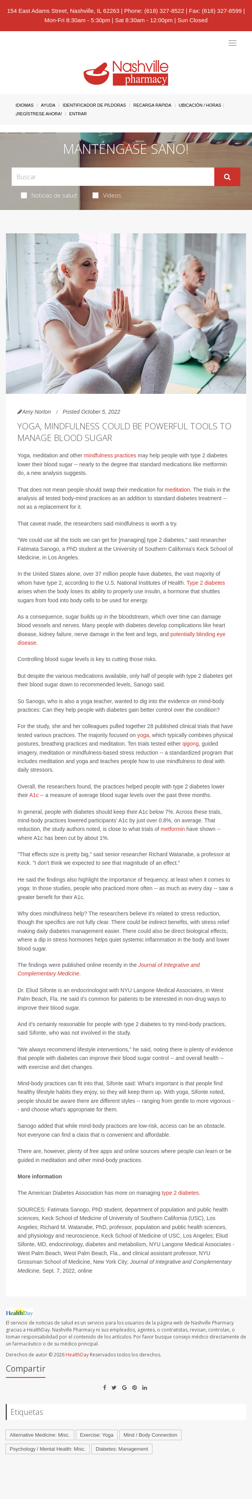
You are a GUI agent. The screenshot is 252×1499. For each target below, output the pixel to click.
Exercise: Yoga (97, 1435)
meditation (177, 490)
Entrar (78, 113)
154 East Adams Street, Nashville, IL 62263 (63, 10)
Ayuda (48, 105)
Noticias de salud (49, 195)
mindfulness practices (110, 455)
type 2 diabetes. (181, 1193)
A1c (33, 795)
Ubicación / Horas (200, 105)
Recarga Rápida (152, 105)
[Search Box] (113, 177)
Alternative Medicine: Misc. (40, 1435)
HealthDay (77, 1354)
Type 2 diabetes (206, 583)
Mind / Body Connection (150, 1435)
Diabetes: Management (122, 1449)
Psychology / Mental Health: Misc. (48, 1449)
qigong (190, 744)
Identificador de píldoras (94, 105)
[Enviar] (227, 177)
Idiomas (24, 105)
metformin (173, 829)
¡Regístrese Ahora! (39, 113)
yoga (143, 735)
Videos (107, 195)
